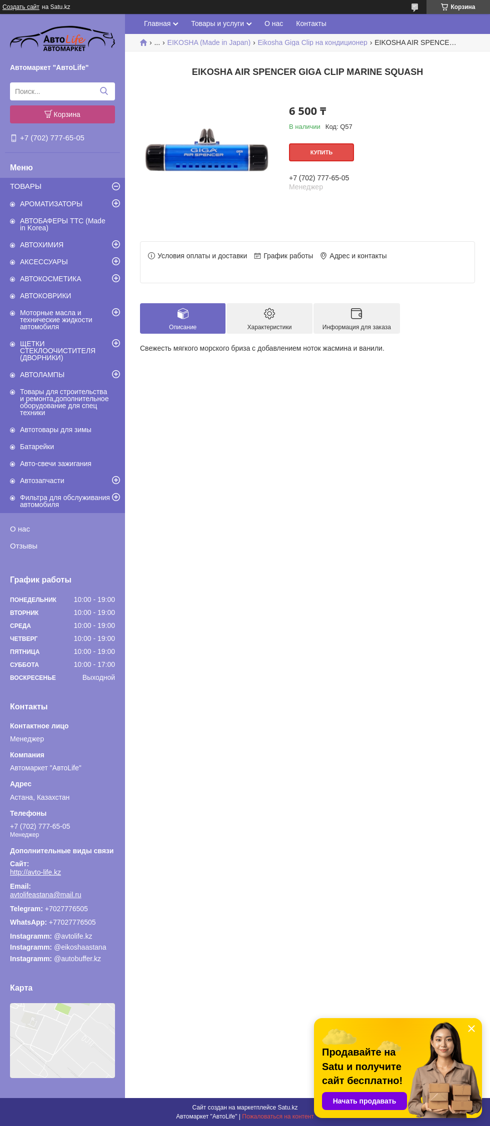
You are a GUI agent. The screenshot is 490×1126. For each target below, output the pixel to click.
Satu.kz (288, 1107)
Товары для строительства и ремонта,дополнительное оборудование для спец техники (64, 402)
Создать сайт (21, 6)
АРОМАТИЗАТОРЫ (51, 204)
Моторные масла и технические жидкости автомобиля (56, 320)
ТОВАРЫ (26, 186)
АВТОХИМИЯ (42, 245)
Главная (157, 23)
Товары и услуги (217, 23)
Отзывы (24, 546)
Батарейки (37, 447)
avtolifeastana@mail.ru (46, 895)
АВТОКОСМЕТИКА (51, 279)
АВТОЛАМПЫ (42, 375)
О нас (20, 529)
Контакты (311, 23)
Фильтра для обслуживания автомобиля (65, 501)
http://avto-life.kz (35, 872)
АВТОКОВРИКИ (45, 296)
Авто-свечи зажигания (56, 464)
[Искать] (103, 91)
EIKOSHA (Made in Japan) (209, 42)
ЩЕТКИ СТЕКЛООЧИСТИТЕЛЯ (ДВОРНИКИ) (58, 351)
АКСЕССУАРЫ (44, 262)
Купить (321, 152)
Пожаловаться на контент (278, 1116)
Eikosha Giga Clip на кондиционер (313, 42)
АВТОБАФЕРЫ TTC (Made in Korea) (63, 224)
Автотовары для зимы (56, 430)
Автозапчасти (42, 481)
